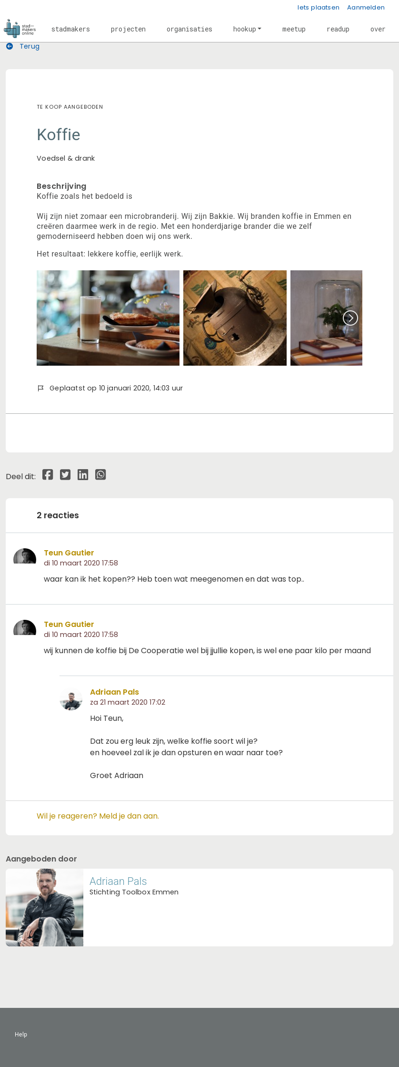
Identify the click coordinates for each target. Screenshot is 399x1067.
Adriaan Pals (114, 692)
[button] (70, 29)
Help (21, 1034)
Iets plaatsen (318, 7)
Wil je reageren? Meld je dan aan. (98, 816)
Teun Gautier (69, 552)
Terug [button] (23, 46)
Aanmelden (366, 7)
